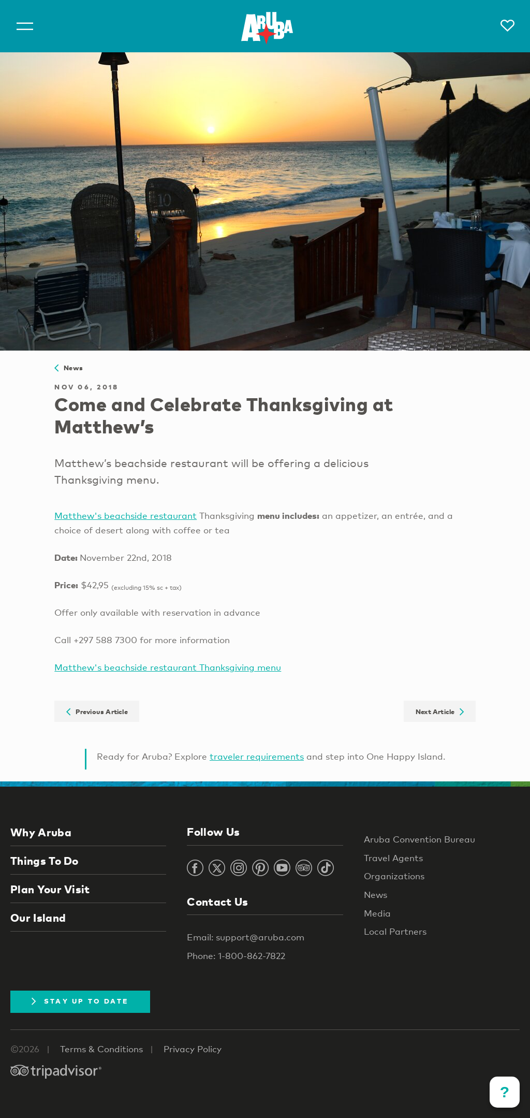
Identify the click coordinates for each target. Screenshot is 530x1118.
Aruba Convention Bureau (419, 839)
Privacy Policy (193, 1048)
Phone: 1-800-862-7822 (236, 955)
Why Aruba (40, 832)
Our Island (38, 917)
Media (377, 913)
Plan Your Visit (50, 889)
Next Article (440, 711)
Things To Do (44, 860)
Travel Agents (393, 857)
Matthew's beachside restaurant (125, 515)
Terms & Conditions (101, 1048)
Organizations (394, 875)
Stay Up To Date (80, 1001)
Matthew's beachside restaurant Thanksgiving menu (167, 667)
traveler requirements (257, 756)
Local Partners (395, 931)
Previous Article (97, 711)
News (68, 368)
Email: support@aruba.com (245, 937)
